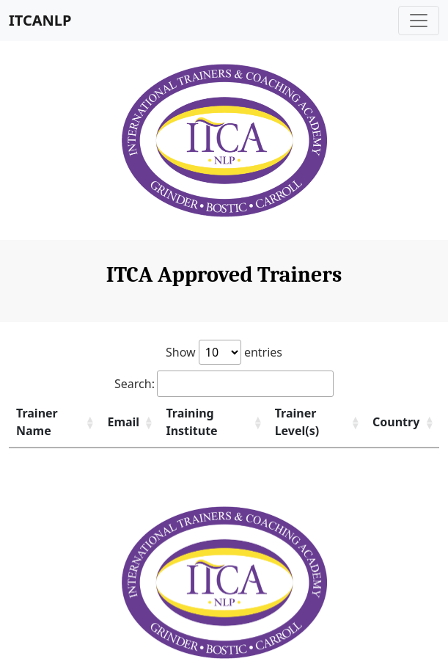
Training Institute (191, 422)
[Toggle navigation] (418, 20)
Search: (224, 384)
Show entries (224, 352)
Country (395, 422)
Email (123, 422)
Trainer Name (37, 422)
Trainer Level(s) (297, 422)
